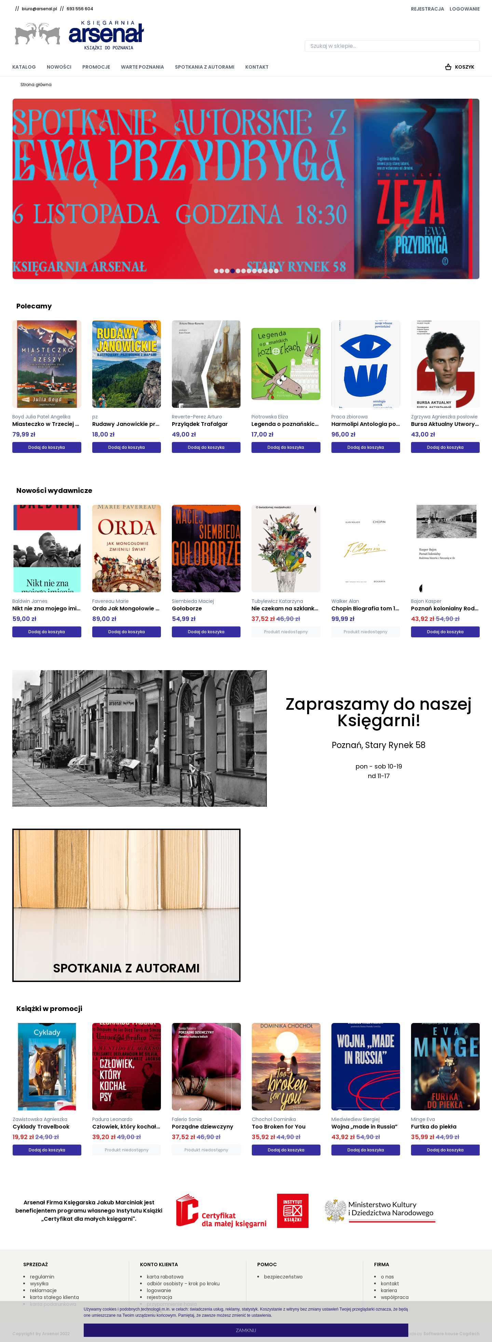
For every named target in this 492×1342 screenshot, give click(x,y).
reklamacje (43, 1290)
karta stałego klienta (54, 1297)
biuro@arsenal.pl (39, 9)
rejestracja (159, 1297)
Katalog (24, 67)
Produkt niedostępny (286, 632)
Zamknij (246, 1330)
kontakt (390, 1283)
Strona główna (36, 84)
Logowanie (465, 8)
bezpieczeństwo (283, 1276)
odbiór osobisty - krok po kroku (183, 1283)
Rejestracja (427, 8)
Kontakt (257, 67)
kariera (389, 1290)
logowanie (159, 1290)
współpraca (395, 1297)
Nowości (59, 67)
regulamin (42, 1276)
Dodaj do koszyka (46, 447)
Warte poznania (142, 67)
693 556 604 (80, 9)
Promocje (96, 67)
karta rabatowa (165, 1276)
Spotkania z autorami (204, 67)
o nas (387, 1276)
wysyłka (39, 1283)
